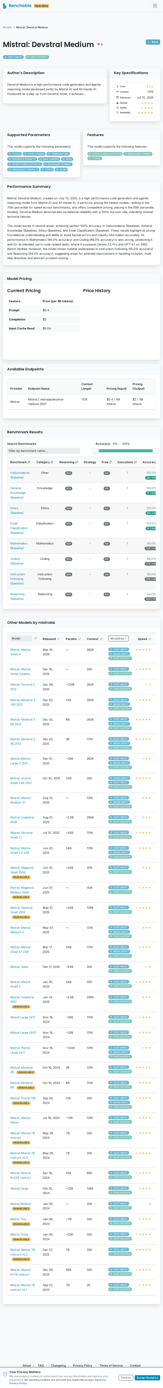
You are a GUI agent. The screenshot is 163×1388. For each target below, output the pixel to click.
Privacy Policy (82, 1365)
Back (153, 43)
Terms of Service (111, 1365)
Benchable (26, 6)
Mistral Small (19, 1236)
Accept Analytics (147, 1377)
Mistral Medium (20, 1205)
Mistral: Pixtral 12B (22, 1100)
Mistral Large (19, 1190)
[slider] (96, 452)
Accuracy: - (113, 446)
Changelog (58, 1365)
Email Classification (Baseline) (19, 530)
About (27, 1365)
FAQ (41, 1365)
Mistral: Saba (19, 968)
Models (7, 29)
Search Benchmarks (21, 446)
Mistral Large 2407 (23, 1034)
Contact (135, 1365)
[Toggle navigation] (155, 6)
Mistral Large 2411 (22, 1019)
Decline (125, 1377)
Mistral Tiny (18, 1221)
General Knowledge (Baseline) (17, 494)
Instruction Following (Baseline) (17, 580)
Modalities (117, 640)
